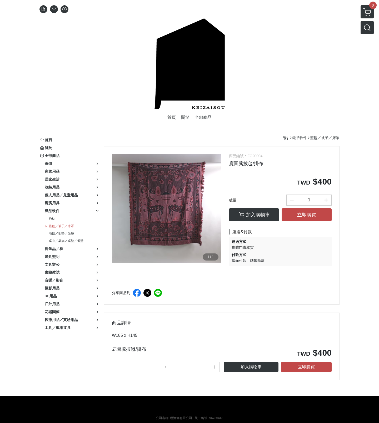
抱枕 (52, 219)
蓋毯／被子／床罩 (61, 226)
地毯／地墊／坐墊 (61, 233)
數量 (232, 200)
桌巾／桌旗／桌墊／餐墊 (66, 241)
